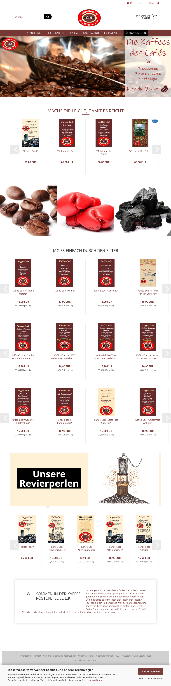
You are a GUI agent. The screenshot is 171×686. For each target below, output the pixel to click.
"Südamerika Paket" (67, 151)
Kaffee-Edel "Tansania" (106, 290)
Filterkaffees (56, 32)
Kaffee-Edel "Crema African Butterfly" (148, 292)
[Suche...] (48, 16)
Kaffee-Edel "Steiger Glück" (144, 548)
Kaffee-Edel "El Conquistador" (64, 421)
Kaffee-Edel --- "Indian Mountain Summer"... (23, 356)
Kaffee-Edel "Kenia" (64, 290)
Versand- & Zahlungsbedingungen (59, 655)
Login (140, 3)
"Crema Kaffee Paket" (140, 151)
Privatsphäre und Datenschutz (136, 655)
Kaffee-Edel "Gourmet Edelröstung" (23, 421)
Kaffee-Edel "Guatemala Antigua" (147, 421)
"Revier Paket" (30, 151)
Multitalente (91, 32)
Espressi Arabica (26, 225)
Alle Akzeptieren (151, 671)
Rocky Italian (83, 228)
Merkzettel (153, 3)
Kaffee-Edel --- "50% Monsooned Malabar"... (106, 356)
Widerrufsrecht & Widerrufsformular (95, 655)
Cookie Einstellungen (85, 660)
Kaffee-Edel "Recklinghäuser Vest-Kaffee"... (57, 548)
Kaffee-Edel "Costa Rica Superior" (106, 421)
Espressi (74, 32)
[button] (9, 67)
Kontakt (37, 655)
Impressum (25, 655)
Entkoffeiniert (35, 32)
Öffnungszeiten (136, 32)
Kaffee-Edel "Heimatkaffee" (115, 548)
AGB (117, 655)
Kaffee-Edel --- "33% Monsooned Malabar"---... (64, 356)
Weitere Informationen (151, 678)
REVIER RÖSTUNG (140, 225)
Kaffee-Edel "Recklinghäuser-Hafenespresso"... (87, 548)
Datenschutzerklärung (92, 680)
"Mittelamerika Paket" (103, 152)
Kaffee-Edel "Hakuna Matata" (23, 292)
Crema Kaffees (112, 32)
